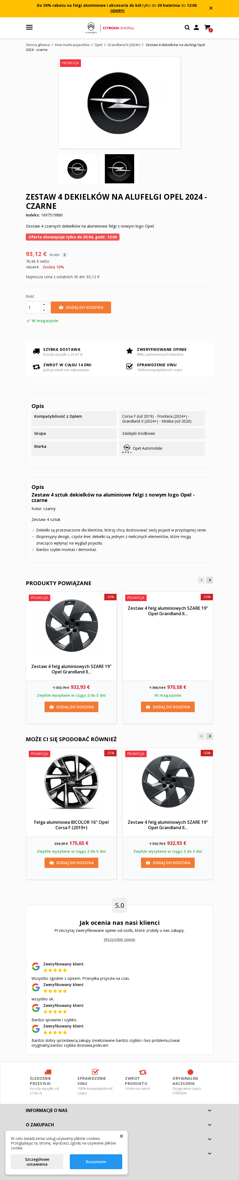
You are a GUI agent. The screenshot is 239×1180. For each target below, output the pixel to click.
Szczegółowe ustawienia (37, 1162)
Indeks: (33, 215)
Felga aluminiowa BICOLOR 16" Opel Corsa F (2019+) (71, 825)
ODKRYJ (117, 10)
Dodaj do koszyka (81, 307)
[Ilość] (33, 307)
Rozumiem (96, 1161)
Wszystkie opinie (119, 939)
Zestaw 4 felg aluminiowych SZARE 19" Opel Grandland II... (71, 669)
